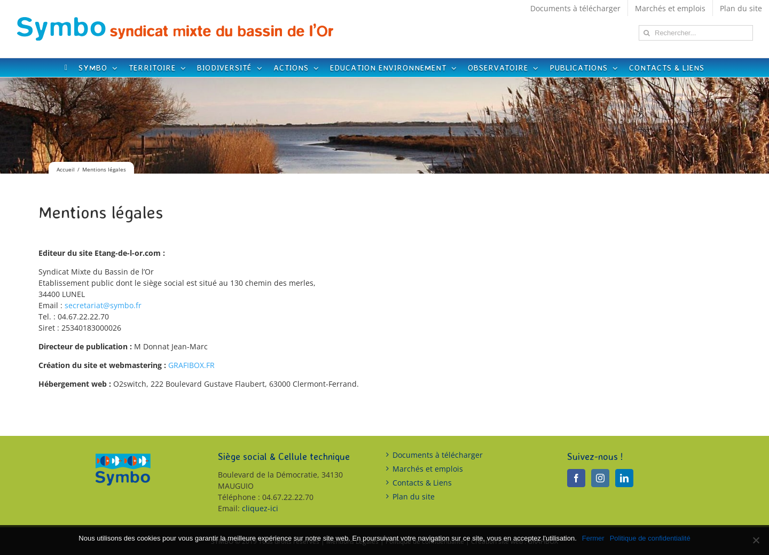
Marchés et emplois (428, 469)
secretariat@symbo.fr (103, 305)
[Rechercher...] (696, 33)
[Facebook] (576, 478)
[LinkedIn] (624, 478)
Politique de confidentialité (650, 538)
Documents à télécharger (438, 455)
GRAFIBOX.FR (191, 365)
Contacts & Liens (422, 483)
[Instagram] (600, 478)
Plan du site (414, 496)
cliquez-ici (260, 508)
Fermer (593, 538)
